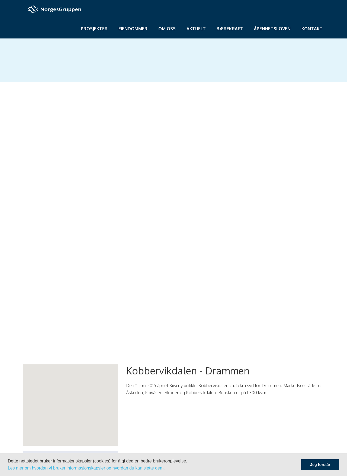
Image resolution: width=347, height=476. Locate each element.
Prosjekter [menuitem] (94, 28)
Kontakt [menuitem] (312, 28)
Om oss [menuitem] (167, 28)
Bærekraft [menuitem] (230, 28)
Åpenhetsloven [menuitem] (272, 28)
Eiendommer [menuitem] (132, 28)
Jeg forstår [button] (320, 464)
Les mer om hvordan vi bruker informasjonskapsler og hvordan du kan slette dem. (86, 468)
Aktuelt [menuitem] (196, 28)
